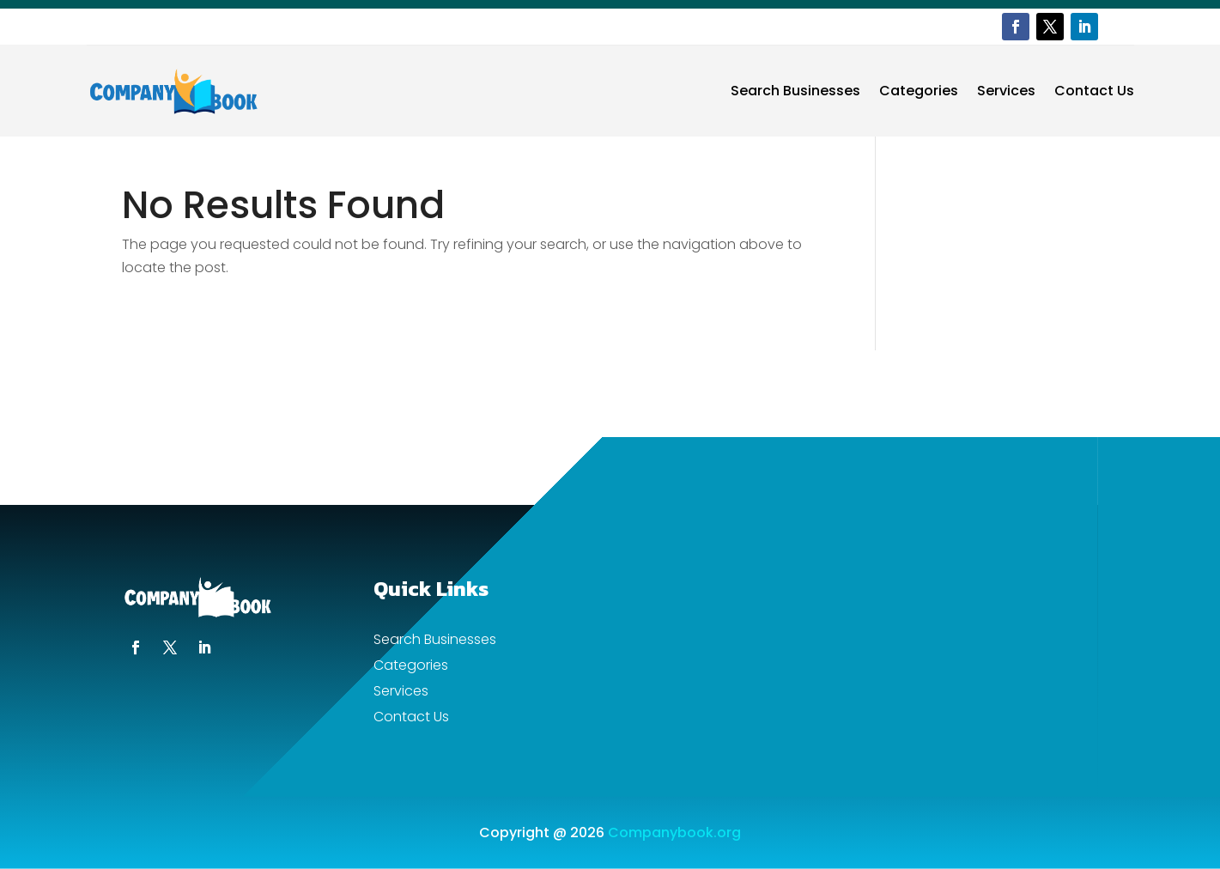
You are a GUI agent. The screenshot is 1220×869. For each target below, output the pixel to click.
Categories (918, 90)
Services (1006, 90)
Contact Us (1094, 90)
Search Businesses (795, 90)
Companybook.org (674, 832)
